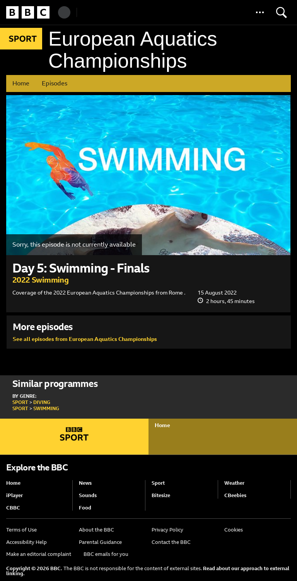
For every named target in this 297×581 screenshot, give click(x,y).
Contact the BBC (171, 542)
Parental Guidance (100, 542)
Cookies (233, 530)
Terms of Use (21, 530)
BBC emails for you (106, 554)
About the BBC (96, 530)
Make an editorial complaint (38, 554)
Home (20, 83)
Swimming (46, 408)
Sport (20, 402)
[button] (260, 12)
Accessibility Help (26, 542)
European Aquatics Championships (132, 50)
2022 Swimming (40, 280)
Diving (41, 402)
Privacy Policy (167, 530)
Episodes (54, 83)
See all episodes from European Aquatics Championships (85, 339)
